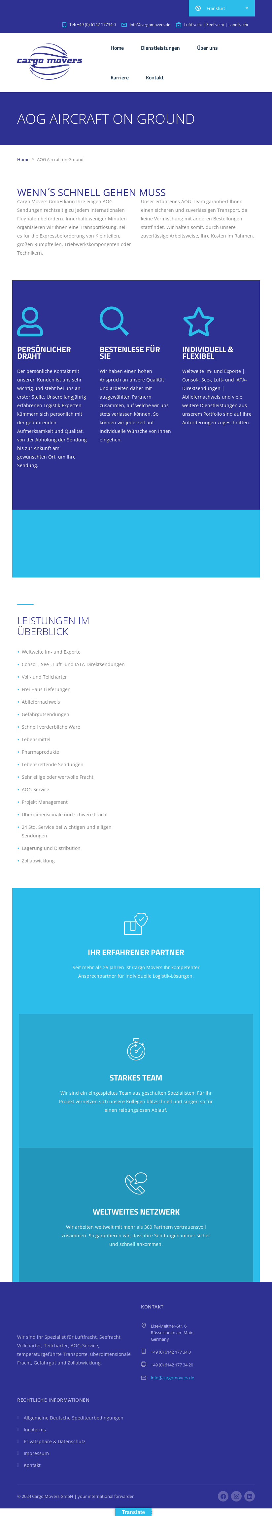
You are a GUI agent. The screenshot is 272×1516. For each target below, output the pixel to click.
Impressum (36, 1453)
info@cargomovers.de (172, 1378)
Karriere (120, 77)
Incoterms (35, 1429)
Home (117, 48)
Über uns (207, 48)
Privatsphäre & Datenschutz (54, 1441)
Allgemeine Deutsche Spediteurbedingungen (73, 1418)
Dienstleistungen (160, 48)
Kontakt (155, 77)
